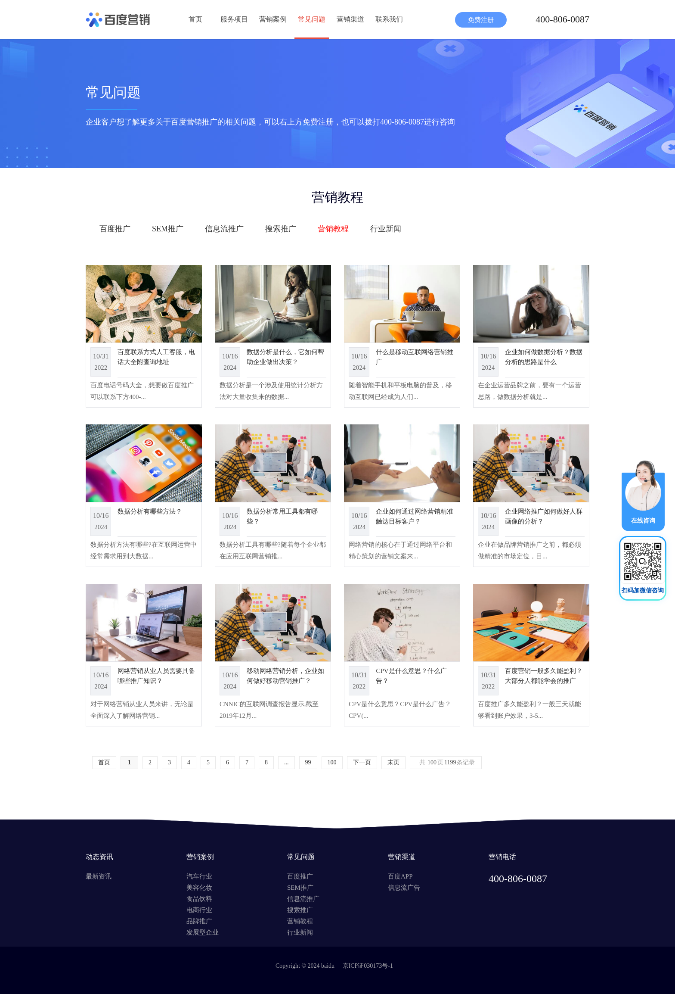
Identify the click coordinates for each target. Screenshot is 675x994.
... (286, 762)
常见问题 (311, 19)
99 (308, 762)
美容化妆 (199, 887)
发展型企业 (202, 932)
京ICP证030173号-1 (368, 966)
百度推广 (114, 228)
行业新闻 (385, 228)
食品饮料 (199, 898)
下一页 (362, 762)
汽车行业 (199, 876)
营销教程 (333, 228)
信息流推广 (224, 228)
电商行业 (199, 910)
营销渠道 (350, 19)
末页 (393, 762)
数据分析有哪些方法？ (150, 511)
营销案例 (273, 19)
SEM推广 (167, 228)
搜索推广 (280, 228)
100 (332, 762)
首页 (195, 19)
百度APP (400, 876)
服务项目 (234, 19)
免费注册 (481, 19)
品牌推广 (199, 921)
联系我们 (389, 19)
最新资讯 (98, 876)
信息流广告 (404, 887)
